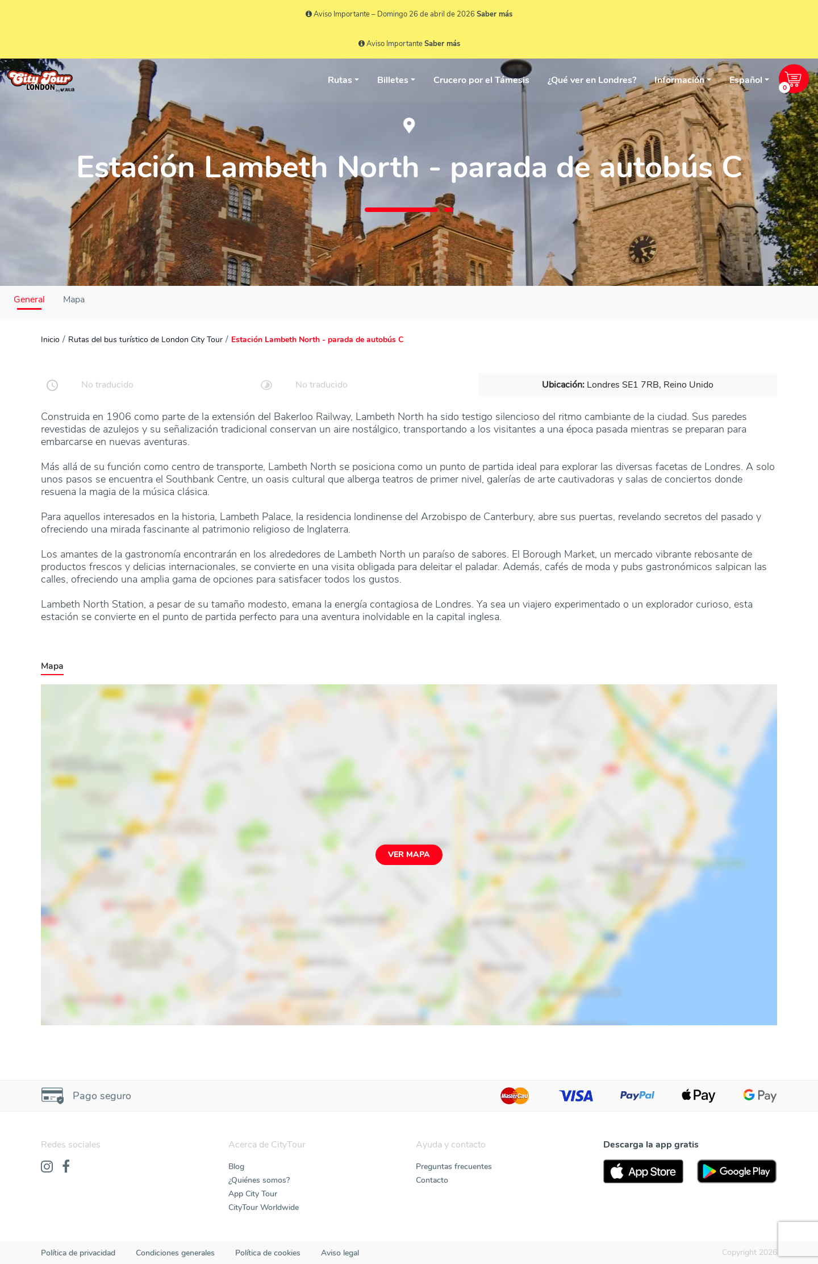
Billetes (392, 80)
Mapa (74, 299)
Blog (236, 1166)
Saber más (494, 14)
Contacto (432, 1180)
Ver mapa (409, 854)
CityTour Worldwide (263, 1207)
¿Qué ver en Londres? (592, 80)
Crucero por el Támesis (481, 80)
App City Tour (252, 1193)
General (29, 299)
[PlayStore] (737, 1171)
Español (745, 80)
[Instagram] (47, 1167)
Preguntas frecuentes (454, 1166)
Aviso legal (340, 1253)
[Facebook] (66, 1167)
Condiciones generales (175, 1253)
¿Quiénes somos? (259, 1180)
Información (679, 80)
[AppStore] (643, 1171)
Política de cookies (268, 1253)
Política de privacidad (78, 1253)
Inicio (50, 339)
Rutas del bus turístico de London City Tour (145, 339)
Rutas (340, 80)
